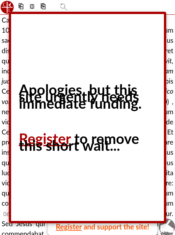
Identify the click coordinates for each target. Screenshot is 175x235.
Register (69, 226)
